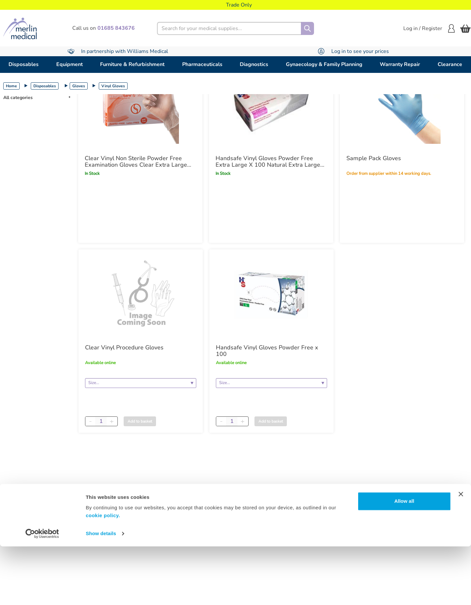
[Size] (140, 383)
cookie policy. (103, 574)
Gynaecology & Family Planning (324, 64)
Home (11, 86)
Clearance (450, 64)
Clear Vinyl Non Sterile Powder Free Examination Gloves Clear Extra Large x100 (136, 161)
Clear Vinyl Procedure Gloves (124, 347)
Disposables (24, 64)
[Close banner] (461, 552)
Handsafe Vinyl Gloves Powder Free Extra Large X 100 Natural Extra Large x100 (268, 161)
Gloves (78, 86)
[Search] (307, 28)
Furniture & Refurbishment (132, 64)
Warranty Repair (400, 64)
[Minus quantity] (90, 421)
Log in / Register (429, 28)
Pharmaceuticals (202, 64)
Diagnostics (254, 64)
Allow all (404, 560)
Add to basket (140, 421)
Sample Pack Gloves (373, 158)
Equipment (69, 64)
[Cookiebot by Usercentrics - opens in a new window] (42, 592)
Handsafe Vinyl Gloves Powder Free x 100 (267, 350)
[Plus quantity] (111, 421)
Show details (101, 592)
